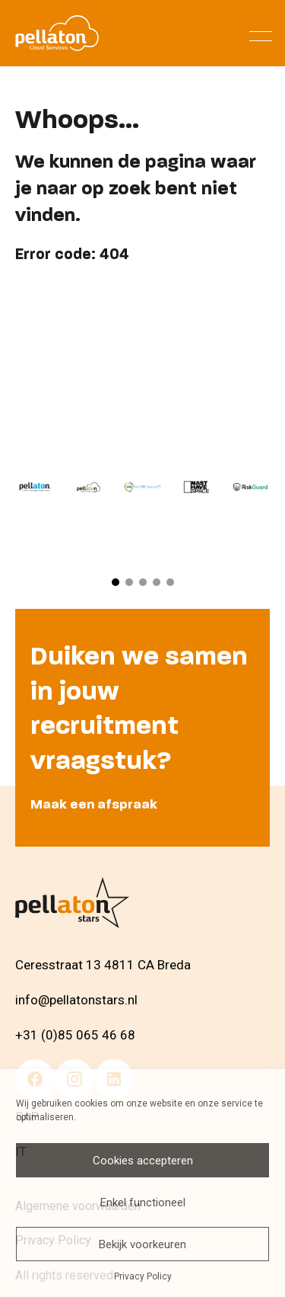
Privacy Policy (143, 1276)
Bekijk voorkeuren (142, 1244)
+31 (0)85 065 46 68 (75, 1034)
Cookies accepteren (143, 1160)
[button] (115, 582)
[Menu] (260, 33)
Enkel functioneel (142, 1202)
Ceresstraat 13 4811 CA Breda (103, 965)
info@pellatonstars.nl (76, 999)
